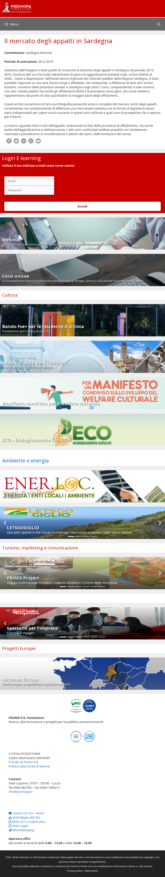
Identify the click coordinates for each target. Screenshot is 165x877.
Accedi (82, 206)
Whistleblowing (21, 830)
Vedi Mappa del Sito (24, 817)
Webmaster (91, 870)
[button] (5, 523)
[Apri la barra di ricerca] (158, 24)
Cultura (9, 295)
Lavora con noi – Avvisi (26, 813)
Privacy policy (74, 870)
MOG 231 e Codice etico (27, 822)
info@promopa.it (20, 792)
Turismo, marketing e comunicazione (40, 548)
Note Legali (18, 826)
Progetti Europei (19, 648)
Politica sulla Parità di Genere (29, 766)
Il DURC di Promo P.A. (24, 762)
